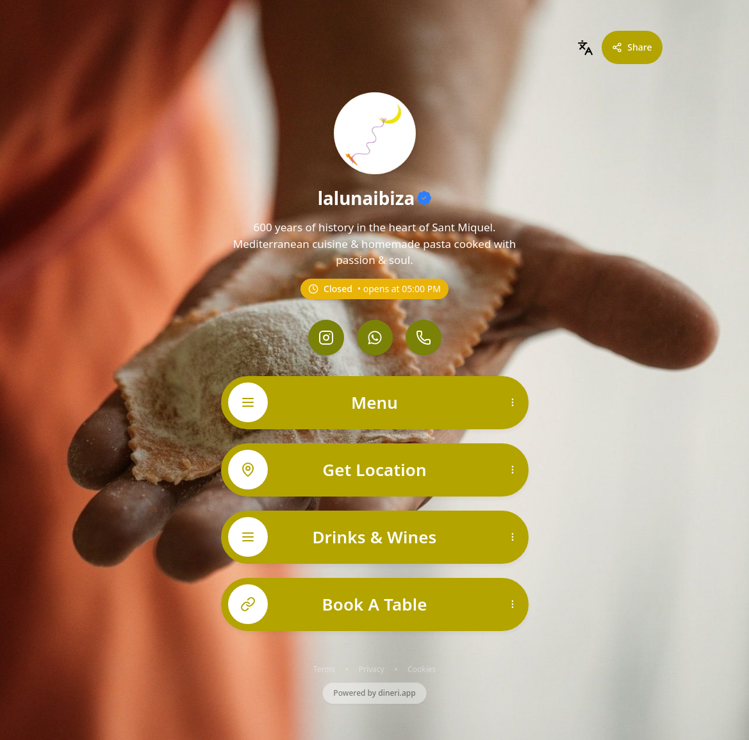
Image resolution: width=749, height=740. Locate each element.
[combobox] (585, 47)
